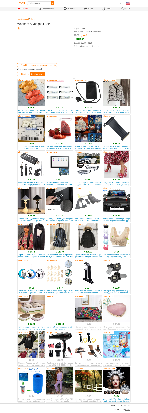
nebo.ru (50, 296)
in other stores (37, 74)
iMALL (127, 410)
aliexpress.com (24, 80)
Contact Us (124, 405)
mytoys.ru (79, 369)
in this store (24, 74)
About (114, 405)
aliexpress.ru (108, 116)
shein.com (51, 369)
